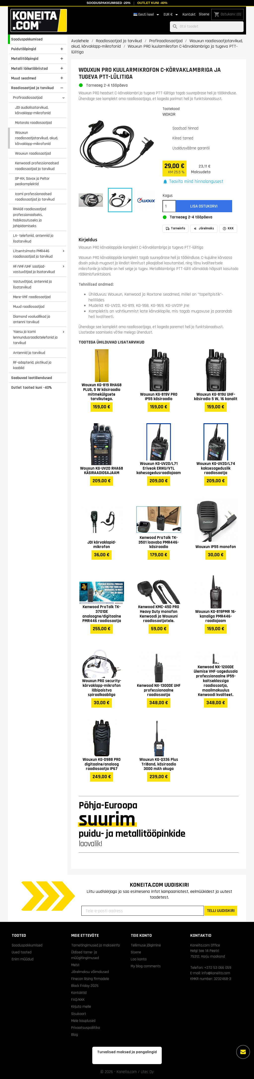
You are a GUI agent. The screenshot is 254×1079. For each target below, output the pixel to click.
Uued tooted (22, 952)
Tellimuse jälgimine (146, 945)
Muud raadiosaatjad (28, 306)
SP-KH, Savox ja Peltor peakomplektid (32, 181)
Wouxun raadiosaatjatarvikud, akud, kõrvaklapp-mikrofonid (36, 138)
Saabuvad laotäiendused (31, 377)
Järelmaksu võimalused (90, 971)
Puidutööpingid (23, 48)
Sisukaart (78, 1013)
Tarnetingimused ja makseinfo (95, 945)
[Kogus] (169, 206)
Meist (75, 964)
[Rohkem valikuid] (243, 1052)
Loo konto (139, 959)
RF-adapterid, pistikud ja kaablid (32, 365)
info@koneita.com (216, 973)
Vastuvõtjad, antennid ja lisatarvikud (32, 284)
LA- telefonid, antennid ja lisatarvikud (33, 238)
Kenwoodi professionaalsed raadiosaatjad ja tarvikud (37, 166)
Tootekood (171, 108)
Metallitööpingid (24, 58)
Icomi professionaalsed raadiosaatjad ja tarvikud (35, 196)
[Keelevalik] (147, 15)
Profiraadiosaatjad (27, 97)
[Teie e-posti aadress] (142, 911)
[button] (192, 182)
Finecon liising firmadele (90, 978)
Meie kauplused (83, 1020)
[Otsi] (207, 26)
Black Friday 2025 (84, 985)
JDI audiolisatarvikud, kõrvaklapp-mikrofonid (33, 110)
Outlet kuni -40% (152, 3)
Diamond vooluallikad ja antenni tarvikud (31, 319)
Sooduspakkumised (27, 39)
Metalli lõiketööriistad (29, 68)
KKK (228, 228)
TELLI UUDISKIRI (221, 910)
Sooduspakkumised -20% (108, 3)
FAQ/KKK (78, 999)
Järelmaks (204, 228)
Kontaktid (79, 992)
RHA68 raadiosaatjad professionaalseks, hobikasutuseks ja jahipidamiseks (29, 217)
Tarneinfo (175, 228)
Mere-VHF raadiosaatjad (32, 296)
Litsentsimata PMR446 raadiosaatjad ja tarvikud (33, 253)
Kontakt (189, 14)
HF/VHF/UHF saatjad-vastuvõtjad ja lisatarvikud (34, 269)
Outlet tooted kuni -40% (31, 387)
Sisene (204, 14)
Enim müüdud (22, 959)
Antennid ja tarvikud (29, 352)
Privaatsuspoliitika (85, 1027)
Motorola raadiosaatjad (33, 122)
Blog (74, 1034)
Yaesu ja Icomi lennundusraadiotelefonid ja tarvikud (35, 337)
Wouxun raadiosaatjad (33, 153)
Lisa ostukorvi (204, 206)
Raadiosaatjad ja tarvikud (32, 87)
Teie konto (141, 935)
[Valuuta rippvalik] (172, 15)
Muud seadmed (23, 78)
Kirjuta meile (81, 1006)
